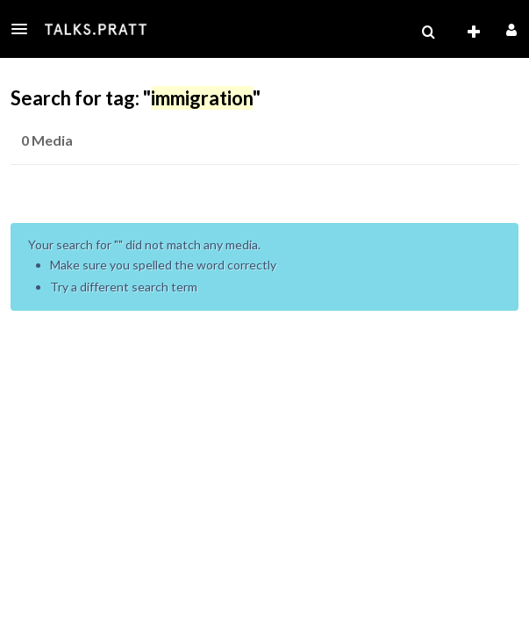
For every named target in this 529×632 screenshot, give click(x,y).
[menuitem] (428, 32)
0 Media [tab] (47, 140)
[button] (25, 29)
